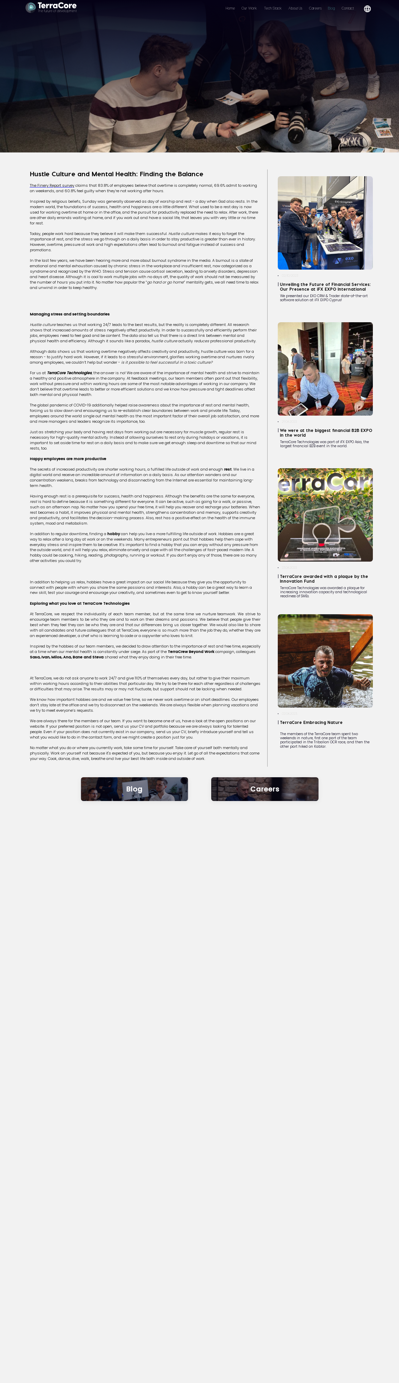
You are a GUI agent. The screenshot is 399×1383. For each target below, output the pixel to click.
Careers (315, 8)
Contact (348, 8)
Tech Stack (273, 8)
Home (230, 8)
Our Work (249, 8)
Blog (331, 8)
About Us (295, 8)
